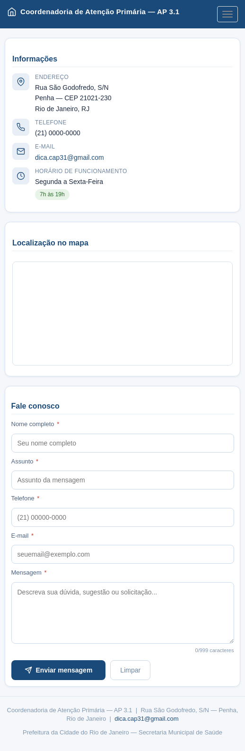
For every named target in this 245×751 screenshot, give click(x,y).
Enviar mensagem (59, 670)
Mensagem (29, 572)
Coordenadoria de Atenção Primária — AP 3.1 (93, 12)
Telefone (25, 498)
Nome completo (35, 424)
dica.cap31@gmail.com (69, 157)
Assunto (25, 461)
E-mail (22, 535)
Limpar (130, 670)
